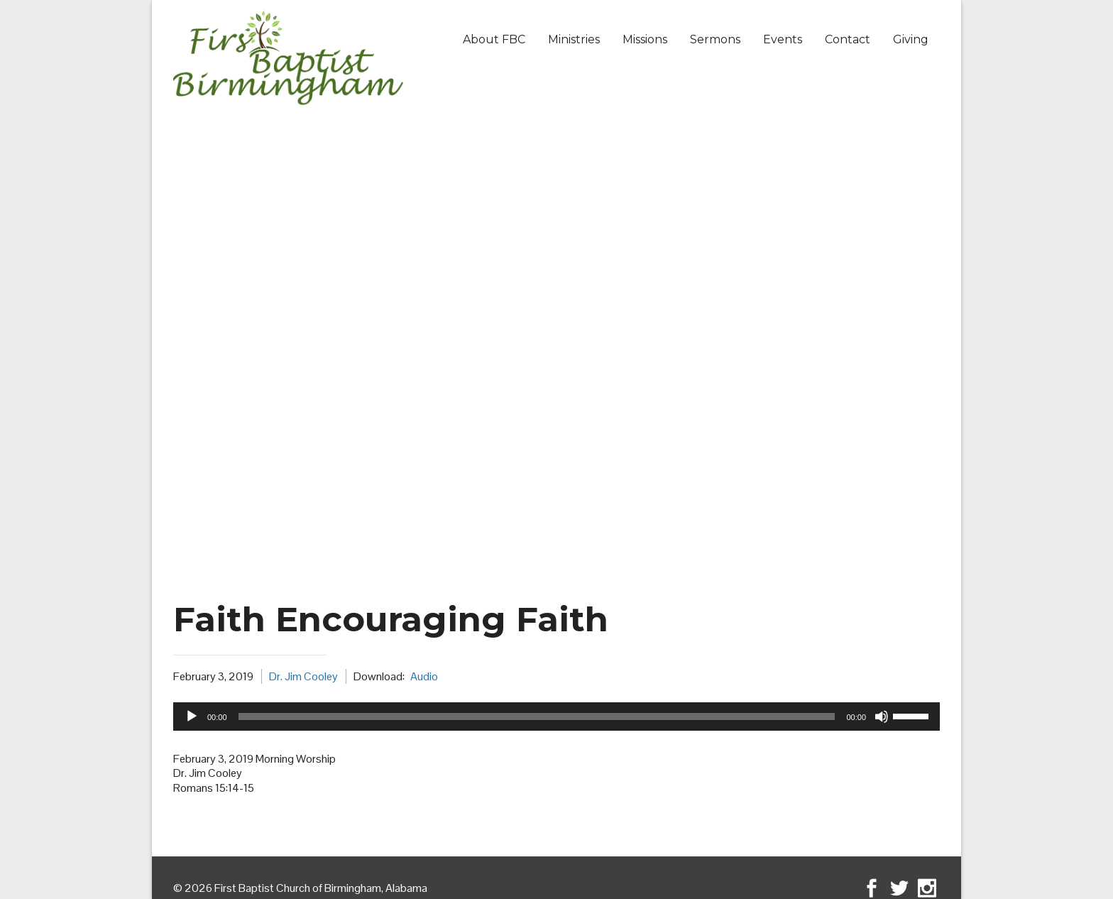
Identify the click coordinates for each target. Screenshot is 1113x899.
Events (782, 39)
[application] (556, 716)
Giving (910, 39)
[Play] (192, 716)
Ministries (574, 39)
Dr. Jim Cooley (303, 676)
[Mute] (881, 716)
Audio (424, 676)
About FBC (494, 39)
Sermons (715, 39)
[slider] (536, 716)
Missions (645, 39)
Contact (847, 39)
